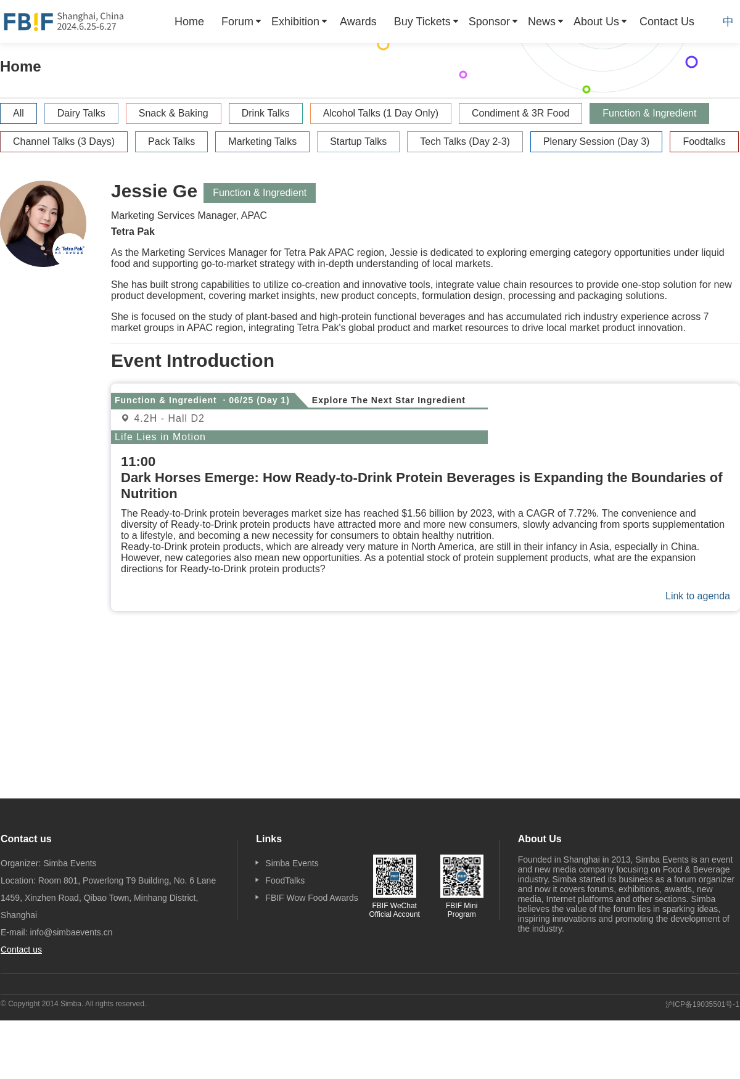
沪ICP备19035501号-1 (702, 1004)
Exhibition (295, 21)
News (542, 21)
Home (189, 21)
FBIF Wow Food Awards (311, 898)
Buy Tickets (422, 21)
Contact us (21, 949)
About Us (596, 21)
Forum (237, 21)
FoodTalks (285, 880)
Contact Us (666, 21)
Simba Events (291, 863)
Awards (358, 21)
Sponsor (489, 21)
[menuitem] (189, 22)
